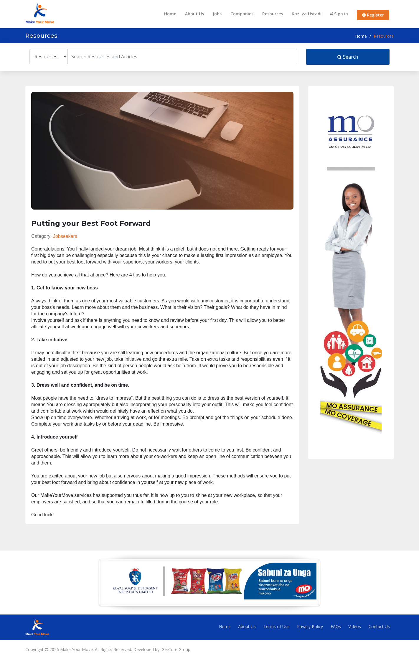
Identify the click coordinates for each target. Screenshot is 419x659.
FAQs (336, 626)
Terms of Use (276, 626)
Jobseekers (65, 236)
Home (170, 14)
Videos (354, 626)
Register (373, 15)
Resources (272, 14)
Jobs (217, 14)
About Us (194, 14)
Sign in (339, 14)
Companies (241, 14)
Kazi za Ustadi (306, 14)
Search (347, 57)
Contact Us (379, 626)
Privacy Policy (310, 626)
